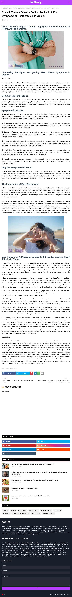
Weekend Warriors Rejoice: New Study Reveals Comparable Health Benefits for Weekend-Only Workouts (39, 473)
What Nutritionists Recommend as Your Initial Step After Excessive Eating (34, 480)
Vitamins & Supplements (20, 513)
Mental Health (46, 510)
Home (3, 8)
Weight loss (36, 513)
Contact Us (67, 594)
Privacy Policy (59, 594)
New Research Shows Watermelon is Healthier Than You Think (30, 496)
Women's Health (48, 513)
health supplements (8, 20)
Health (7, 368)
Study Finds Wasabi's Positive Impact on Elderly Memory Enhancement (33, 464)
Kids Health (22, 510)
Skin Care (6, 513)
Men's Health (9, 8)
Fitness (5, 510)
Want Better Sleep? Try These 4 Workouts (23, 488)
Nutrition (57, 510)
